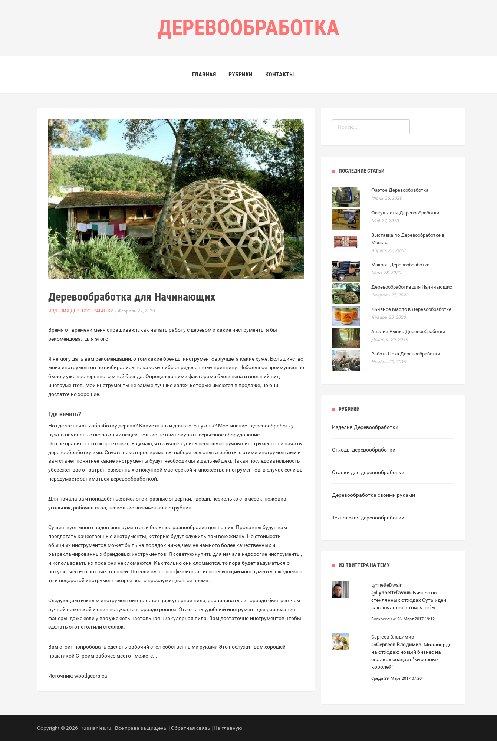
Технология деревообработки (368, 518)
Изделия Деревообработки (81, 311)
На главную (228, 728)
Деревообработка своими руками (373, 495)
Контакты (279, 74)
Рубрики (240, 74)
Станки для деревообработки (368, 472)
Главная (204, 74)
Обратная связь (190, 728)
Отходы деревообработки (363, 450)
